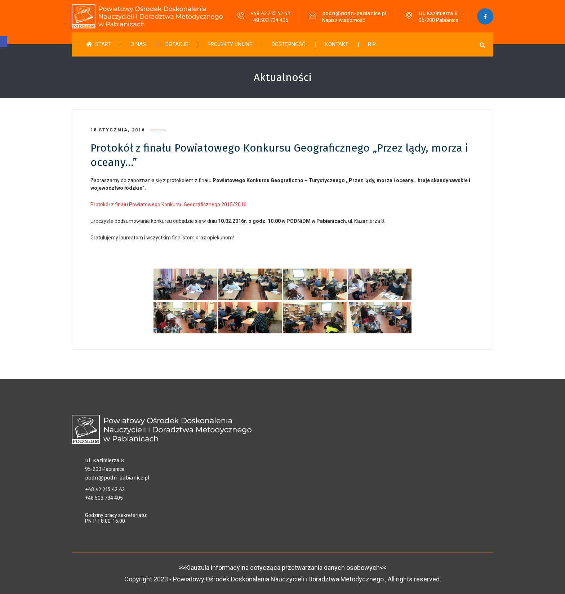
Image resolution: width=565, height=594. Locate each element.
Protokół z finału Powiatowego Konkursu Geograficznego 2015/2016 (168, 204)
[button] (3, 41)
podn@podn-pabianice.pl (354, 13)
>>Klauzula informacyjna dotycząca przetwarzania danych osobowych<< (282, 567)
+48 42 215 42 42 (270, 13)
